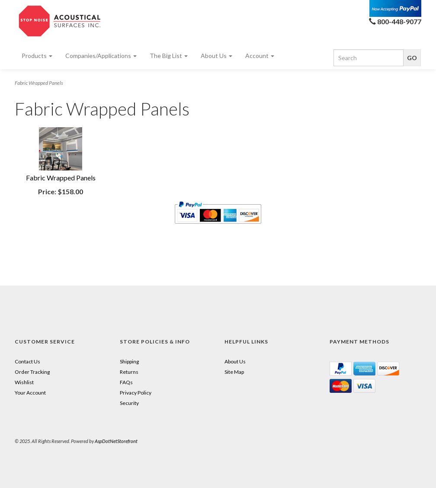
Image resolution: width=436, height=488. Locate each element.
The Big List (169, 55)
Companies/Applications (101, 55)
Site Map (234, 372)
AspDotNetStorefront (116, 441)
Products (37, 55)
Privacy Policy (135, 392)
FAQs (126, 382)
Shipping (129, 361)
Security (129, 403)
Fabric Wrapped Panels (61, 177)
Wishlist (24, 382)
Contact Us (27, 361)
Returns (129, 372)
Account (259, 55)
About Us (216, 55)
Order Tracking (32, 372)
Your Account (30, 392)
